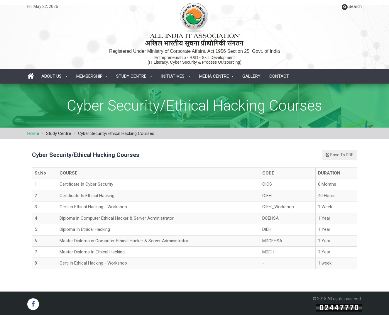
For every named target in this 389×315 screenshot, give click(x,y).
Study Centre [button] (134, 76)
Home (33, 133)
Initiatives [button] (175, 76)
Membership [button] (91, 76)
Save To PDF (339, 155)
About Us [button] (54, 76)
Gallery (251, 76)
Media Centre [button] (216, 76)
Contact (279, 76)
